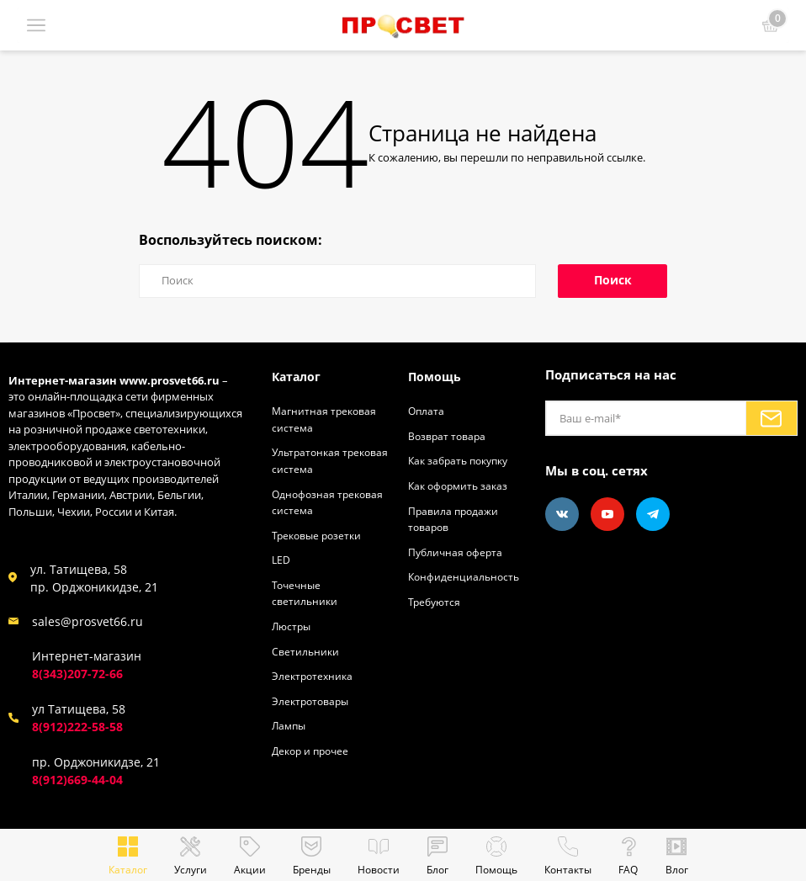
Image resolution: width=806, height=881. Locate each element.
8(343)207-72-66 (77, 674)
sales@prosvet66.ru (87, 621)
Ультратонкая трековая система (318, 460)
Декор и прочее (313, 749)
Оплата (427, 410)
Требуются (436, 600)
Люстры (293, 625)
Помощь (436, 376)
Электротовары (312, 700)
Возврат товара (448, 435)
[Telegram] (653, 514)
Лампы (290, 724)
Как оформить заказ (461, 485)
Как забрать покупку (462, 460)
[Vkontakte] (562, 514)
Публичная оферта (457, 551)
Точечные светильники (305, 592)
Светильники (306, 650)
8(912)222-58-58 (77, 727)
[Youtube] (607, 514)
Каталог (298, 376)
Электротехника (314, 674)
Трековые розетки (319, 534)
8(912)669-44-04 (77, 780)
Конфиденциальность (465, 576)
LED (281, 559)
